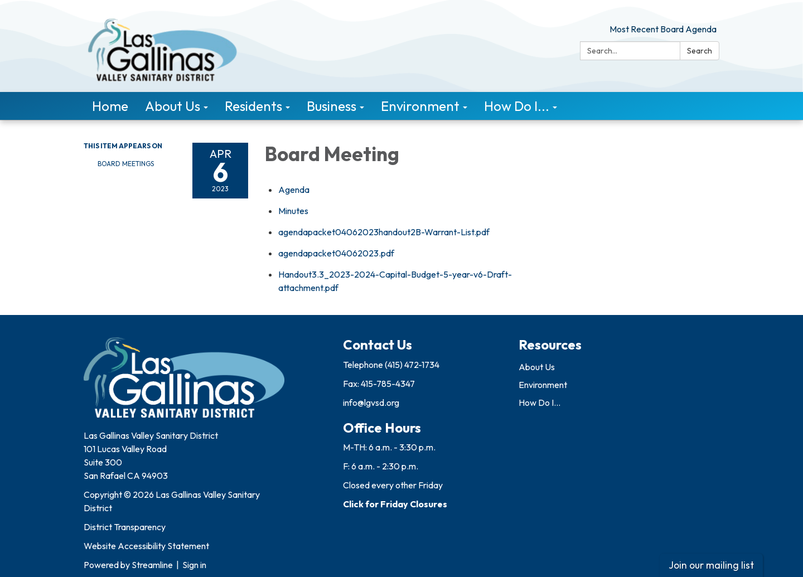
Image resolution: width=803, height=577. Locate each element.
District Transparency (125, 526)
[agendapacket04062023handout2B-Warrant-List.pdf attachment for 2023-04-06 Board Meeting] (384, 231)
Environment (543, 384)
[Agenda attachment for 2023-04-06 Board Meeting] (293, 189)
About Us (537, 366)
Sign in (194, 564)
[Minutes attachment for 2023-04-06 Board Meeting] (293, 210)
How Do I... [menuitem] (516, 106)
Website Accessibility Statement (146, 545)
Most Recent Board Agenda (663, 29)
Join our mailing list (711, 565)
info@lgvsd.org (371, 402)
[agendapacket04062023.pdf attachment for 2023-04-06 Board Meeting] (336, 253)
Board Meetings (126, 163)
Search (699, 51)
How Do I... (539, 402)
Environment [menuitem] (420, 106)
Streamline (152, 564)
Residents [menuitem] (253, 106)
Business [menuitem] (331, 106)
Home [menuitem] (110, 106)
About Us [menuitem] (172, 106)
